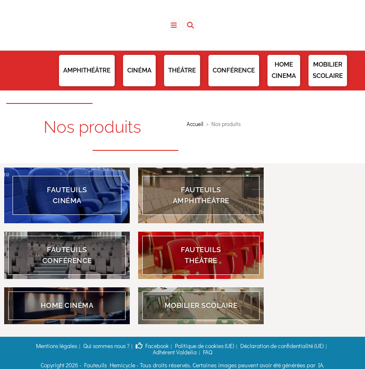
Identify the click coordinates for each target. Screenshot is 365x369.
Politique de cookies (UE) (176, 345)
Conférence (234, 70)
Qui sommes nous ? (89, 345)
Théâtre (182, 70)
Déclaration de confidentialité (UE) (244, 345)
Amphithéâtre (87, 70)
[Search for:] (186, 24)
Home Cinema (284, 70)
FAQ (333, 345)
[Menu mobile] (176, 24)
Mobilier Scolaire (328, 70)
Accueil (195, 123)
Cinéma (139, 70)
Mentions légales (45, 345)
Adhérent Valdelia (304, 345)
